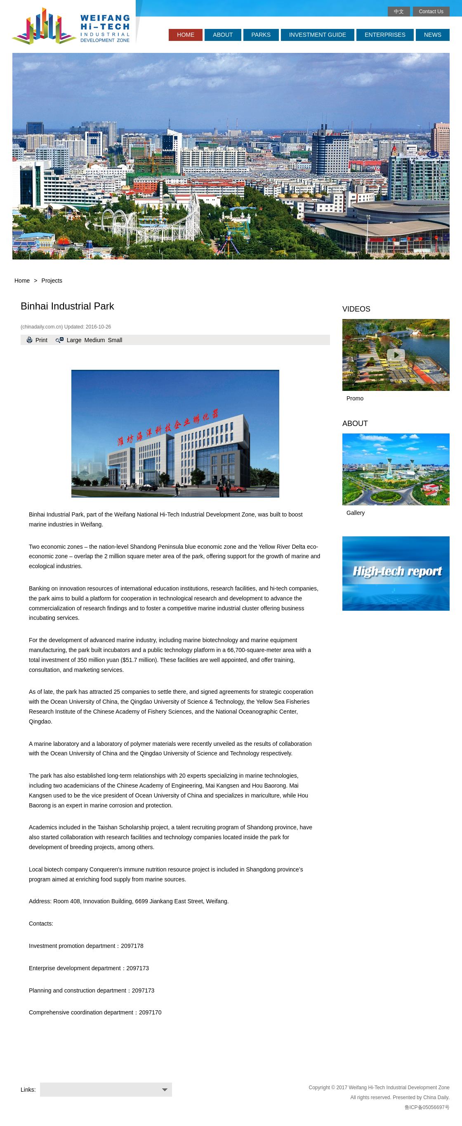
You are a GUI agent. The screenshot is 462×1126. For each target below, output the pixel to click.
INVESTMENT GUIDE (317, 34)
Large (74, 340)
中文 (399, 11)
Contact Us (431, 11)
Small (115, 340)
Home (22, 280)
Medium (95, 340)
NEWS (432, 34)
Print (41, 340)
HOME (185, 34)
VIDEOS (356, 309)
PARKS (261, 34)
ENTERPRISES (385, 34)
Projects (52, 280)
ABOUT (223, 34)
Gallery (355, 512)
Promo (354, 398)
